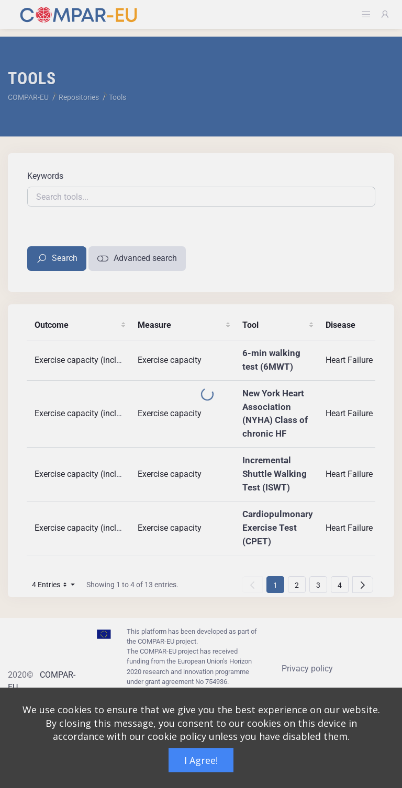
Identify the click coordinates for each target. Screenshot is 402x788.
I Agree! (201, 760)
